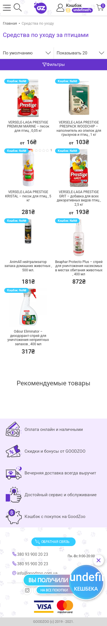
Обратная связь (52, 541)
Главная (10, 23)
